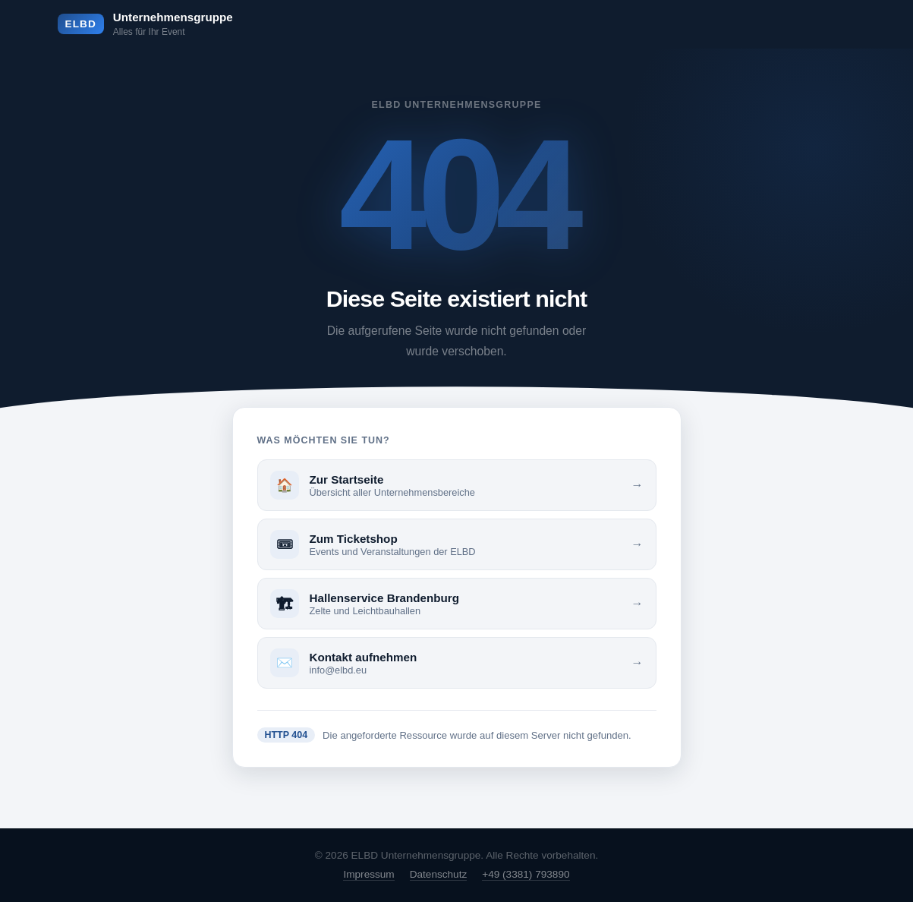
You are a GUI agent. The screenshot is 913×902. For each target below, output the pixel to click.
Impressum (368, 874)
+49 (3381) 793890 (525, 874)
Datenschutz (439, 874)
